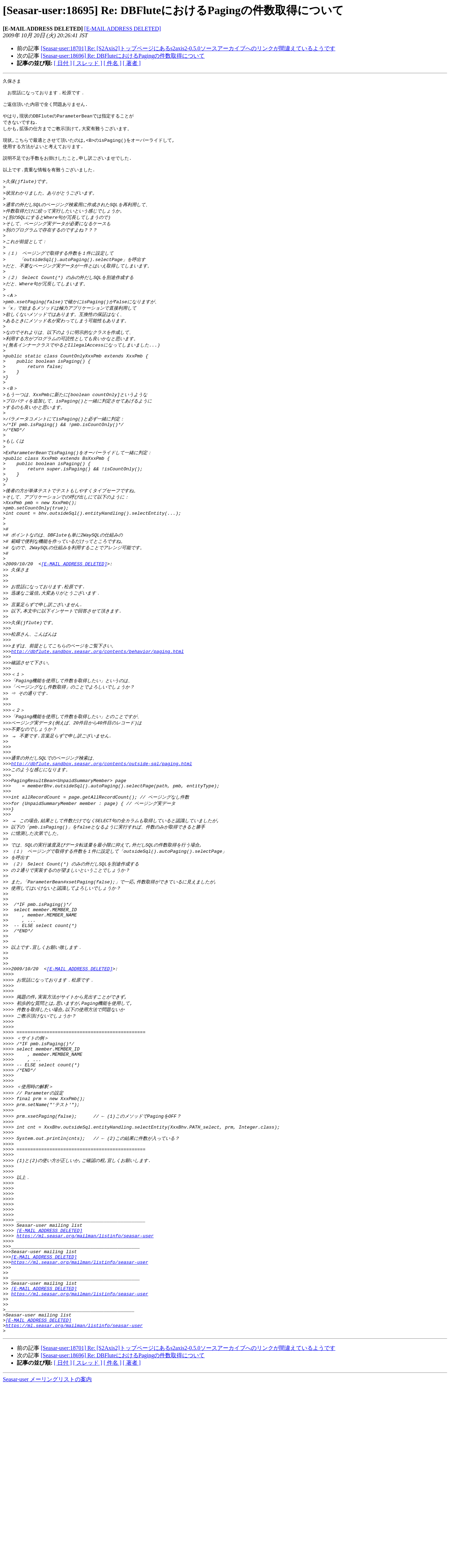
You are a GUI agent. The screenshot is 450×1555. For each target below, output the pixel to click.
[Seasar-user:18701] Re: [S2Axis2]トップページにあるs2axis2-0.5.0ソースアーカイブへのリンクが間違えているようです (188, 48)
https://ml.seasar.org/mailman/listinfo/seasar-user (85, 1385)
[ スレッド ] (87, 63)
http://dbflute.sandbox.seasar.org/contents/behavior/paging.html (97, 720)
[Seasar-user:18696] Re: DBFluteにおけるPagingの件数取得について (123, 56)
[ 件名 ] (113, 63)
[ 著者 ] (132, 63)
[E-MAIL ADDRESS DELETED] (122, 29)
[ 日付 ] (63, 63)
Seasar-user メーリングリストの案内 (47, 1548)
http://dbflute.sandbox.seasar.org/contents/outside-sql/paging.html (101, 844)
